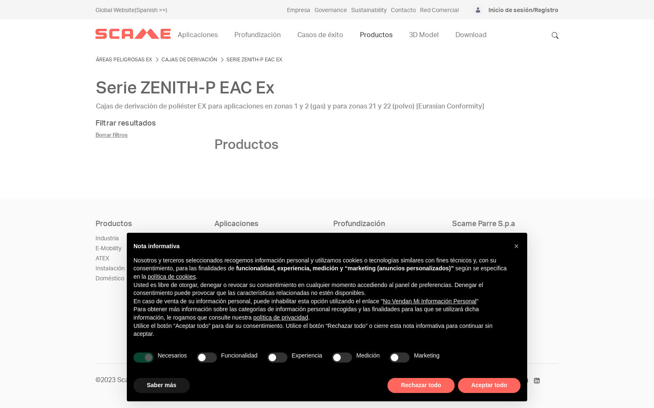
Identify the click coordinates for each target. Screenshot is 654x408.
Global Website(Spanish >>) (131, 10)
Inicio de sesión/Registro (523, 10)
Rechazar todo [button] (421, 385)
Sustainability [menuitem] (369, 10)
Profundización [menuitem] (257, 35)
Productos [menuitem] (376, 35)
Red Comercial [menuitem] (439, 10)
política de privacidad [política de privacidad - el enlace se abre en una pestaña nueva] (280, 317)
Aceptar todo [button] (489, 385)
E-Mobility (108, 249)
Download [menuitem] (471, 35)
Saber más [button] (161, 385)
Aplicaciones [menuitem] (198, 35)
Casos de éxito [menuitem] (320, 35)
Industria (107, 239)
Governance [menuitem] (330, 10)
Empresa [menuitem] (298, 10)
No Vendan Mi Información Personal (429, 301)
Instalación (110, 269)
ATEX (102, 259)
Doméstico (110, 279)
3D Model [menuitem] (424, 35)
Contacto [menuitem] (403, 10)
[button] (516, 246)
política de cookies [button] (172, 276)
